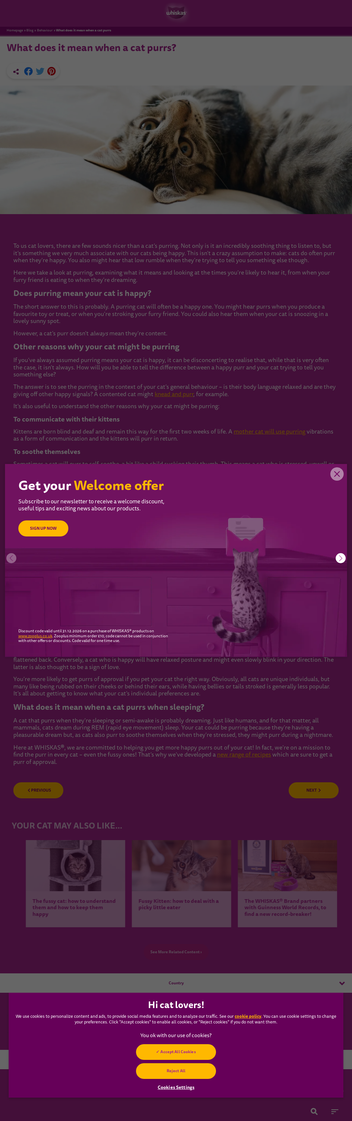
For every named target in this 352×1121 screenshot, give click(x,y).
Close (337, 474)
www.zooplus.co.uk (35, 636)
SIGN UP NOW (43, 528)
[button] (341, 558)
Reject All (176, 1071)
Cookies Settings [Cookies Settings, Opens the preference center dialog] (176, 1087)
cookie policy (248, 1016)
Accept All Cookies (178, 1052)
